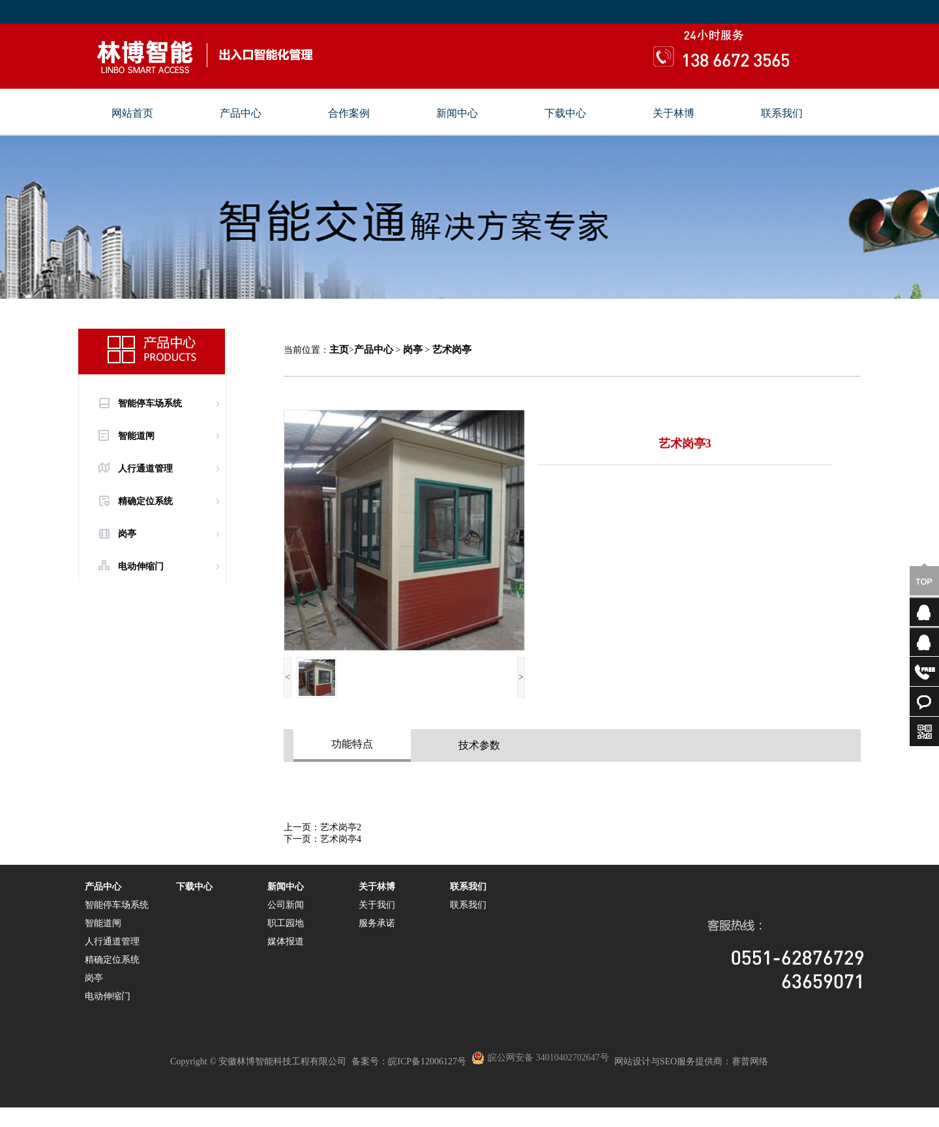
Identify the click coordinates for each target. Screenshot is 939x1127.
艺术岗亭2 (340, 827)
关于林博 (673, 113)
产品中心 (240, 113)
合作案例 (349, 113)
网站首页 (132, 113)
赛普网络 (750, 1061)
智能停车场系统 (150, 403)
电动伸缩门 (141, 566)
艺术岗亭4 (340, 839)
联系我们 (782, 113)
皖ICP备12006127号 (427, 1061)
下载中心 (565, 113)
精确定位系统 (145, 501)
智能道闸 (136, 436)
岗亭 (127, 534)
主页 (339, 349)
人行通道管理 (145, 468)
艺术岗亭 (451, 349)
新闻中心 (457, 113)
